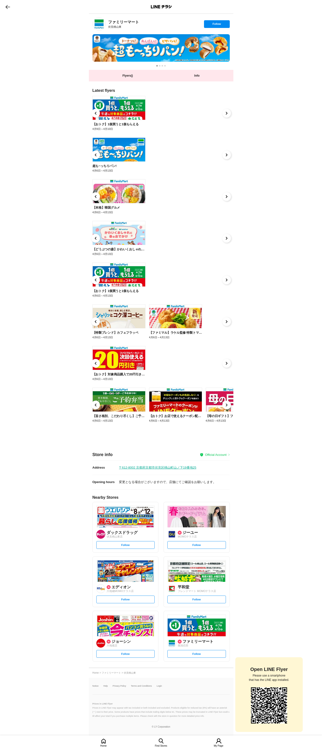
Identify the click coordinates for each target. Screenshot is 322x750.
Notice (95, 686)
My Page (218, 745)
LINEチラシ (161, 6)
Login (159, 686)
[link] (99, 24)
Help (105, 686)
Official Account (215, 455)
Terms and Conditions (141, 686)
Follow (216, 25)
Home (103, 745)
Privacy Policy (119, 686)
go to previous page (8, 6)
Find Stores (161, 745)
